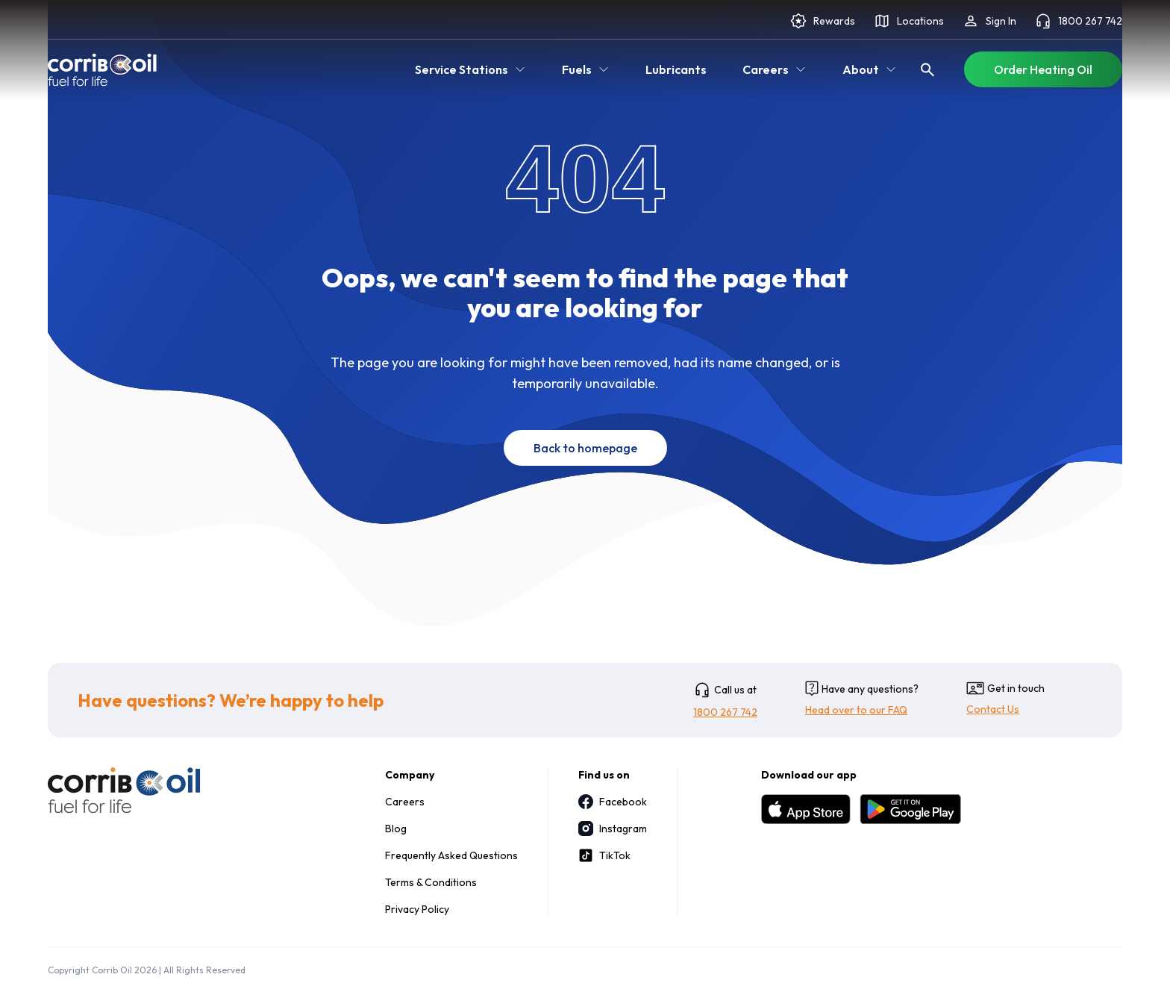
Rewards (822, 21)
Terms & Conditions (431, 882)
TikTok (604, 855)
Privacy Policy (417, 909)
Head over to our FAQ (856, 710)
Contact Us (992, 709)
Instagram (612, 828)
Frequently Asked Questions (451, 855)
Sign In (989, 21)
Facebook (612, 801)
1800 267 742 (1078, 21)
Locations (908, 21)
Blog (396, 828)
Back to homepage (585, 447)
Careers (405, 801)
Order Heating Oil (1043, 69)
